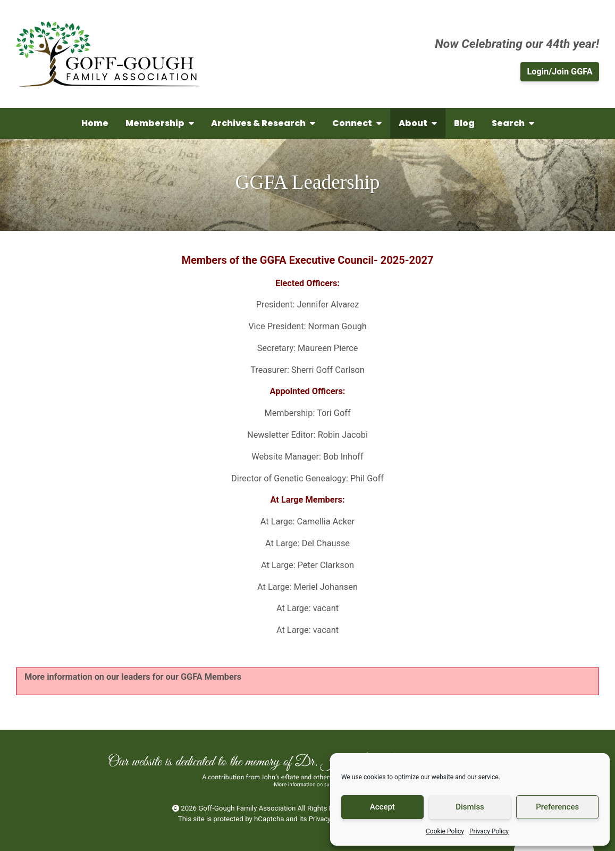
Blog (464, 123)
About (418, 123)
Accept (382, 807)
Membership (159, 123)
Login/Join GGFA (559, 71)
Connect (357, 123)
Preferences (557, 807)
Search (513, 123)
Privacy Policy (489, 831)
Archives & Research (263, 123)
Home (94, 123)
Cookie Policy (445, 831)
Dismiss (470, 807)
